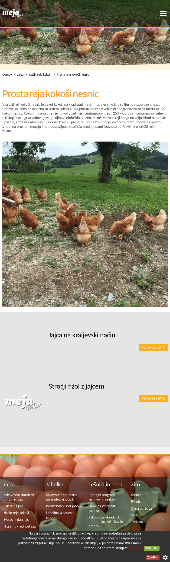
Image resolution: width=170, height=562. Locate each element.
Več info (136, 548)
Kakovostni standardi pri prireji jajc (19, 497)
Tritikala (137, 522)
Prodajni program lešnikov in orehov (102, 497)
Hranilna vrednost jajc (19, 526)
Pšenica (136, 501)
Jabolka (54, 484)
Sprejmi (151, 548)
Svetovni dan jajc (16, 519)
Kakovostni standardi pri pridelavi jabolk (61, 497)
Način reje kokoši (16, 513)
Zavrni (152, 557)
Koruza (136, 495)
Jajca (9, 484)
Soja (134, 515)
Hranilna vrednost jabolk (59, 515)
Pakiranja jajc (13, 506)
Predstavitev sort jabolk (63, 506)
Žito (135, 484)
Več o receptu (153, 347)
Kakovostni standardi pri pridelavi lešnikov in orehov (105, 521)
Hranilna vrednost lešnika (101, 508)
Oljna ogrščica (141, 508)
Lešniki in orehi (106, 484)
